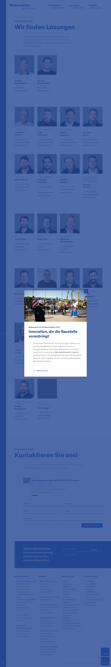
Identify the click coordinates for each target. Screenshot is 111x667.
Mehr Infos (42, 370)
